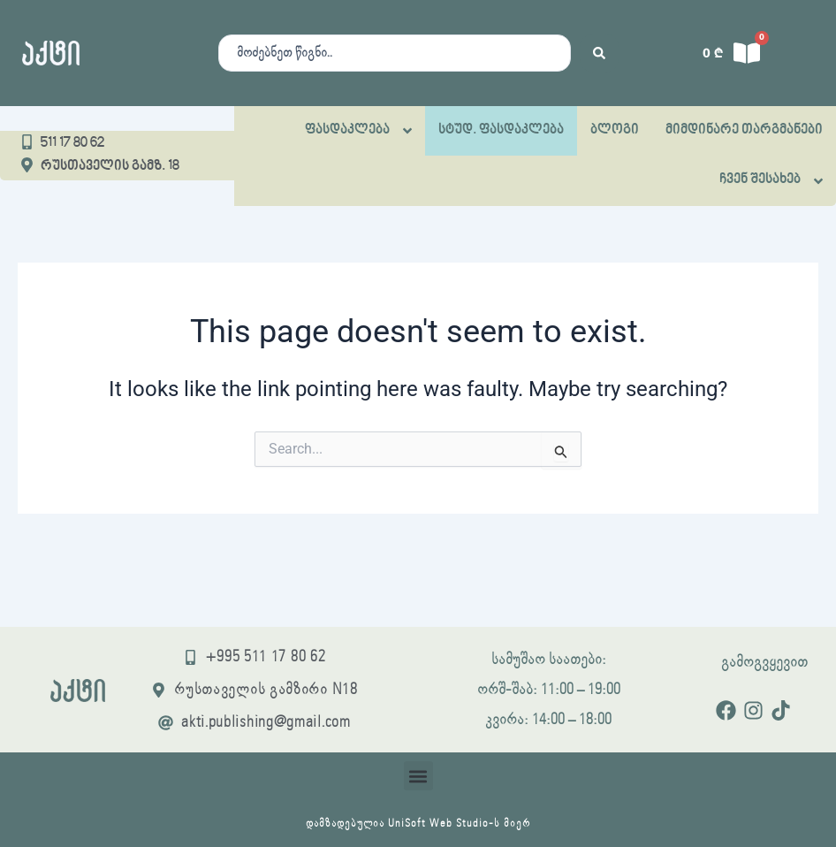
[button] (418, 775)
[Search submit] (599, 53)
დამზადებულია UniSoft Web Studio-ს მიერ (418, 823)
